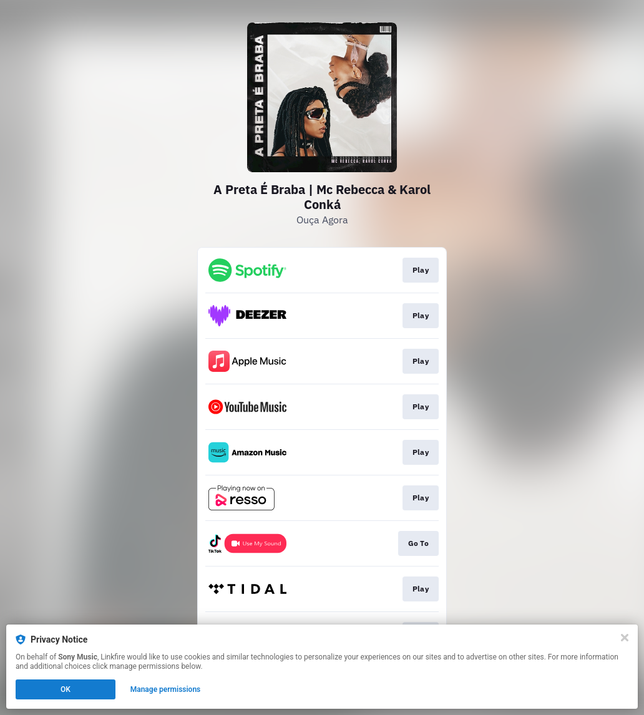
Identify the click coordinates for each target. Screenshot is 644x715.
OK (66, 689)
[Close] (625, 638)
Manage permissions (165, 689)
